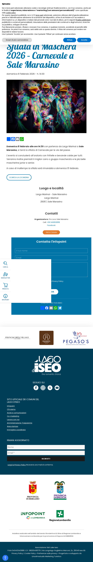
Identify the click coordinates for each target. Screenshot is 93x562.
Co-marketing (13, 416)
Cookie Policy (30, 553)
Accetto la (53, 281)
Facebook (51, 225)
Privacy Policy (57, 281)
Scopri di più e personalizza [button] (17, 40)
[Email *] (46, 453)
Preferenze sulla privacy (47, 553)
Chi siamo (11, 409)
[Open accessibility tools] (5, 558)
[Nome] (46, 447)
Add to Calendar (51, 232)
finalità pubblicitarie (83, 20)
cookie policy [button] (11, 13)
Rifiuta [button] (69, 40)
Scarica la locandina (19, 177)
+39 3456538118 (53, 222)
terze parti (39, 15)
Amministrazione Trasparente (19, 423)
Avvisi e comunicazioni (16, 413)
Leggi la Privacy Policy (17, 465)
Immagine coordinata (16, 430)
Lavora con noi (13, 419)
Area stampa (12, 426)
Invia (51, 291)
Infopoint (11, 406)
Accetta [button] (84, 40)
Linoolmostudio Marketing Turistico (46, 556)
